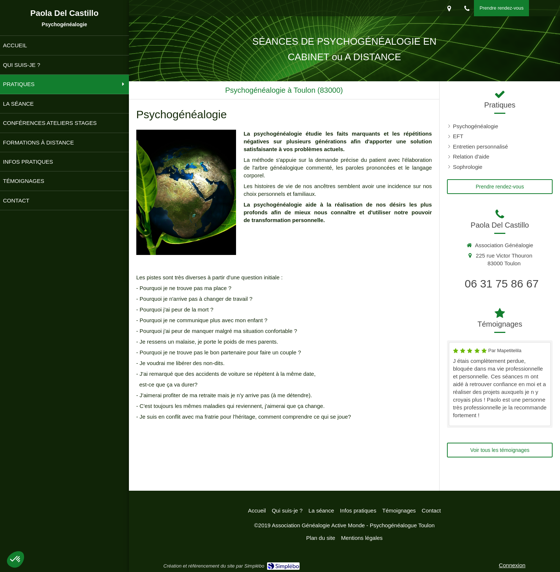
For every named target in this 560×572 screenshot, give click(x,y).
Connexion (512, 565)
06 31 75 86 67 (502, 284)
